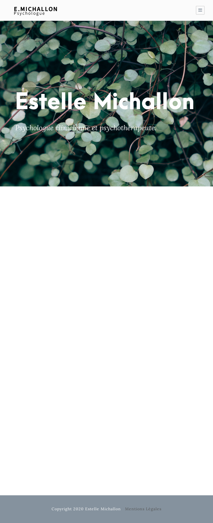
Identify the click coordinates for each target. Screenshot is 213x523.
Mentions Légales (143, 508)
